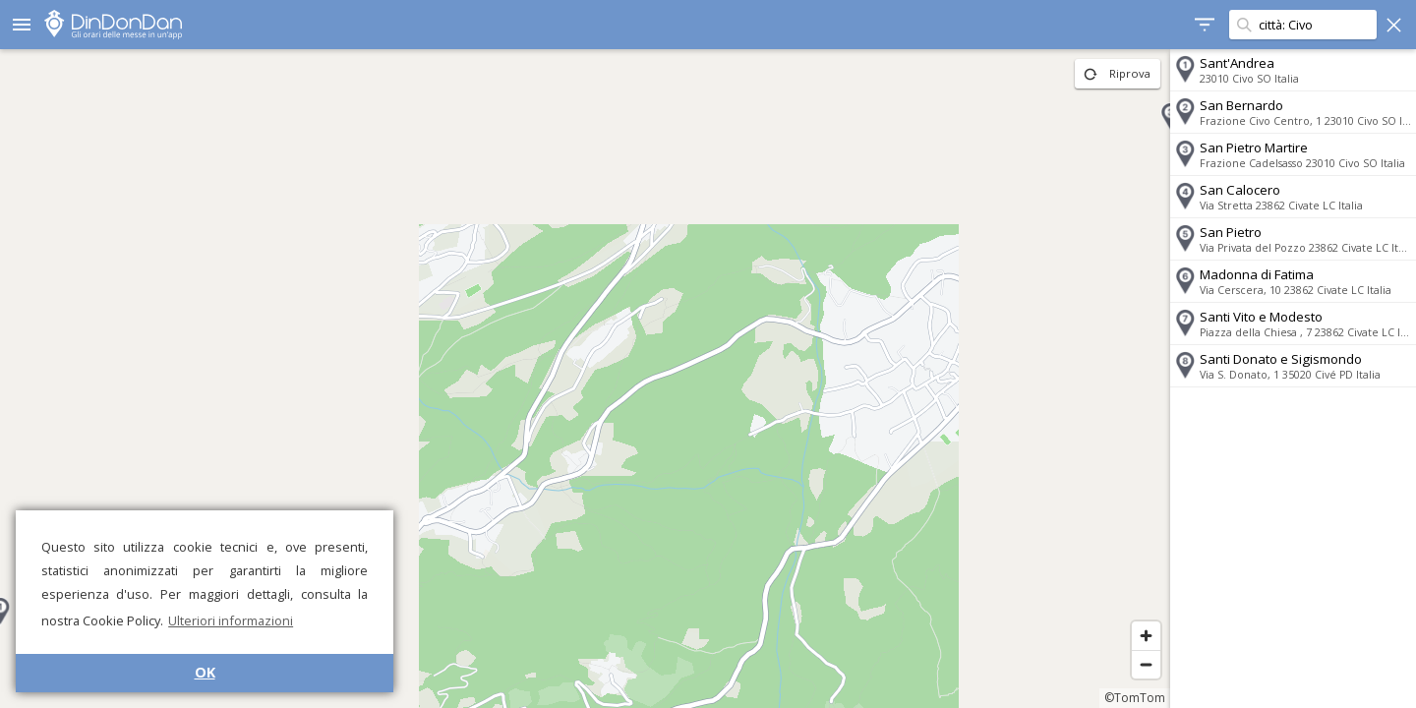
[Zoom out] (1146, 664)
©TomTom (1134, 697)
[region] (585, 378)
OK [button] (205, 672)
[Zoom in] (1146, 635)
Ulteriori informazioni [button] (230, 620)
